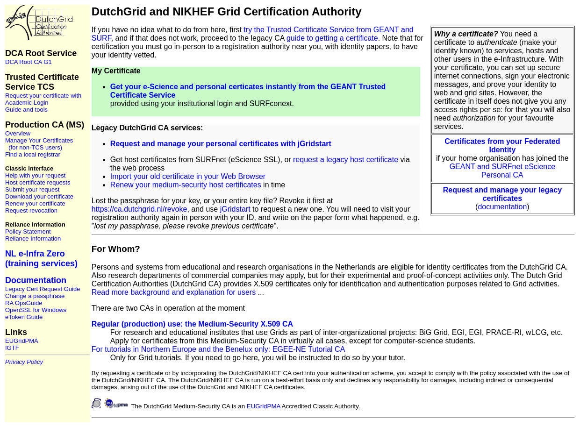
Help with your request (35, 175)
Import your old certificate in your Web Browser (187, 176)
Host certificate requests (37, 182)
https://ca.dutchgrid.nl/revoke (139, 209)
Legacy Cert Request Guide (42, 288)
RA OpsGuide (24, 302)
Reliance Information (33, 238)
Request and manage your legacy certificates (502, 194)
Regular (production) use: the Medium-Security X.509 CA (192, 324)
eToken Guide (24, 316)
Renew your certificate (35, 203)
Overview (17, 133)
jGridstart (235, 209)
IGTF (12, 347)
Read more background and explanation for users (174, 292)
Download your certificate (39, 196)
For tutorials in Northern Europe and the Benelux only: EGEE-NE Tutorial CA (218, 349)
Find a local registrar (32, 154)
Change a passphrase (34, 295)
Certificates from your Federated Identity (502, 145)
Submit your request (32, 189)
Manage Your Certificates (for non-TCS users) (39, 144)
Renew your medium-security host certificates (185, 185)
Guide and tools (26, 109)
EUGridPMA (21, 340)
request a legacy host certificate (345, 160)
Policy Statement (28, 231)
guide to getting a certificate (332, 38)
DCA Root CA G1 (28, 61)
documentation (502, 207)
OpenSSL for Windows (35, 309)
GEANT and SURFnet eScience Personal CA (502, 171)
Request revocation (31, 210)
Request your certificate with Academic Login (43, 99)
